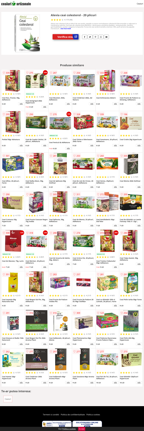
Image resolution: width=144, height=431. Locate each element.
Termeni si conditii (51, 414)
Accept (82, 429)
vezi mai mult (66, 28)
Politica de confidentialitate (73, 414)
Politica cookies (93, 414)
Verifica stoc (68, 36)
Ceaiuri (140, 3)
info (21, 104)
